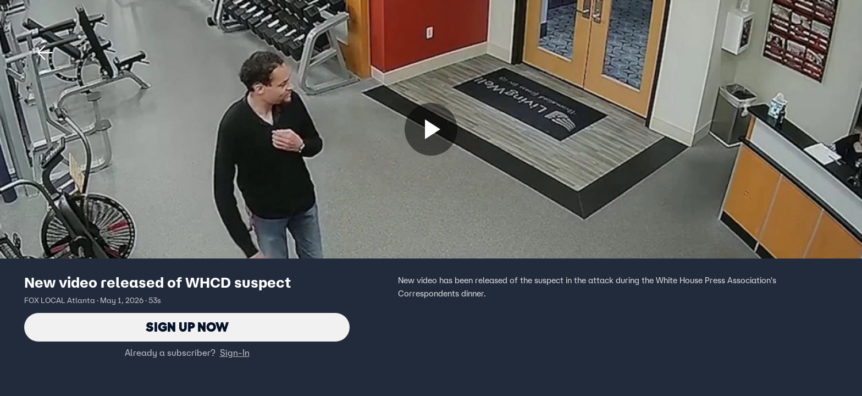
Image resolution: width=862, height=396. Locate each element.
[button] (45, 53)
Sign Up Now (187, 327)
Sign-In (235, 352)
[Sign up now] (431, 129)
